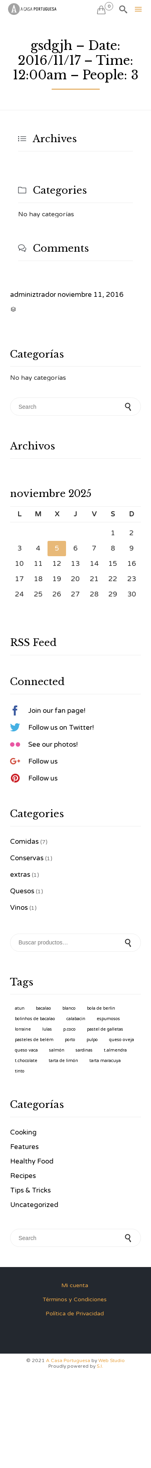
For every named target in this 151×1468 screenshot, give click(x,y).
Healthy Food (32, 1161)
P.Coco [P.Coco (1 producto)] (69, 1029)
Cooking (23, 1132)
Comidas (24, 841)
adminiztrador (33, 294)
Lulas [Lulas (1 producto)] (47, 1029)
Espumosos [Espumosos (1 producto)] (108, 1018)
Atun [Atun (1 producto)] (20, 1008)
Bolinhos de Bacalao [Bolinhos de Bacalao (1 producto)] (35, 1018)
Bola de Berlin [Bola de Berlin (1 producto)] (101, 1008)
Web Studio (111, 1360)
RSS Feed (33, 642)
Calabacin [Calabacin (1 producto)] (75, 1018)
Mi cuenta (74, 1285)
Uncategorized (34, 1205)
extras (20, 874)
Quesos (22, 891)
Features (24, 1147)
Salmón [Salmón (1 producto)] (56, 1050)
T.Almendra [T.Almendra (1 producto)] (115, 1050)
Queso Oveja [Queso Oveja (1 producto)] (121, 1039)
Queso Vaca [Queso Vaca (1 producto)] (26, 1050)
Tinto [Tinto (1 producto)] (20, 1071)
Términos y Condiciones (75, 1299)
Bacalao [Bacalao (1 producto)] (43, 1008)
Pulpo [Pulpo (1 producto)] (92, 1039)
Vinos (19, 907)
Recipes (23, 1176)
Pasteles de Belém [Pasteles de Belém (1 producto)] (34, 1039)
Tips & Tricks (30, 1190)
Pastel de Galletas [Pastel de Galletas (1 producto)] (105, 1029)
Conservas (26, 858)
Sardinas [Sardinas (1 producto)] (84, 1050)
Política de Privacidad (75, 1313)
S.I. (100, 1366)
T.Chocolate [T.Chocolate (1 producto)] (26, 1060)
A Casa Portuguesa (68, 1360)
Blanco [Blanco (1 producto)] (69, 1008)
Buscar (129, 943)
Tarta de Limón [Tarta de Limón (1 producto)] (63, 1060)
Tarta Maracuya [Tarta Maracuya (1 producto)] (105, 1060)
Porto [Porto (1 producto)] (70, 1039)
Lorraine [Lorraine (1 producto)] (23, 1029)
